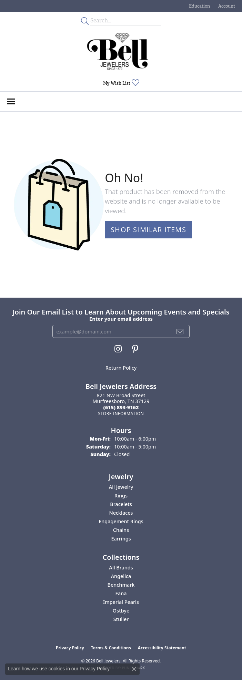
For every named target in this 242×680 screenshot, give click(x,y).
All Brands (121, 567)
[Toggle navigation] (11, 101)
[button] (199, 6)
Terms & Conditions (111, 648)
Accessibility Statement (162, 648)
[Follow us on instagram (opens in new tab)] (118, 349)
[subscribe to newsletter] (180, 331)
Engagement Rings (121, 521)
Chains (121, 530)
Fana (121, 593)
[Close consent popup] (134, 669)
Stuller (121, 619)
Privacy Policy (70, 648)
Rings (121, 495)
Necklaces (121, 512)
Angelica (121, 576)
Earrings (121, 538)
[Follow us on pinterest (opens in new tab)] (135, 349)
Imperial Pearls (121, 602)
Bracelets (121, 504)
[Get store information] (121, 413)
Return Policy (121, 367)
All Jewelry (121, 487)
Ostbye (121, 610)
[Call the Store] (121, 407)
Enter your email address (121, 318)
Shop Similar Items (148, 229)
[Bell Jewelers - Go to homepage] (117, 52)
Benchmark (121, 584)
